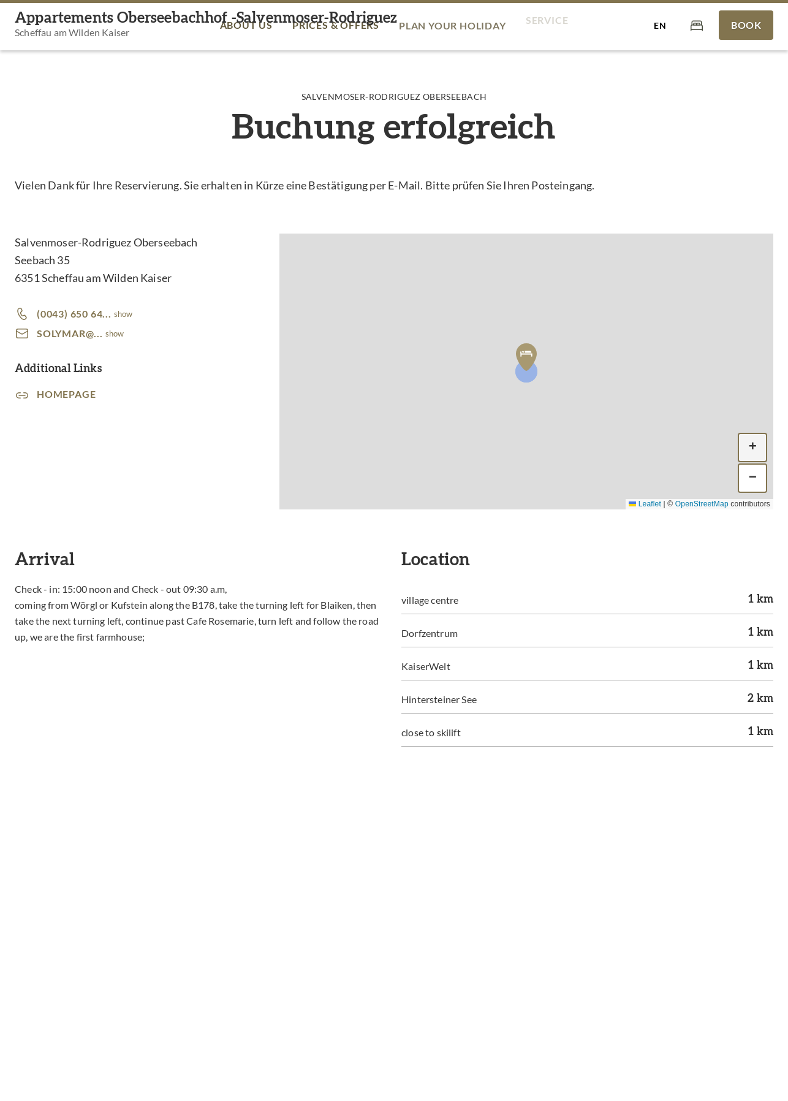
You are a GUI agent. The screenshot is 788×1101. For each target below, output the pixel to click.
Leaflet (645, 504)
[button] (526, 356)
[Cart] (696, 25)
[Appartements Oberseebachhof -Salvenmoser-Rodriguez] (206, 25)
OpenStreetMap (702, 504)
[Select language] (660, 25)
